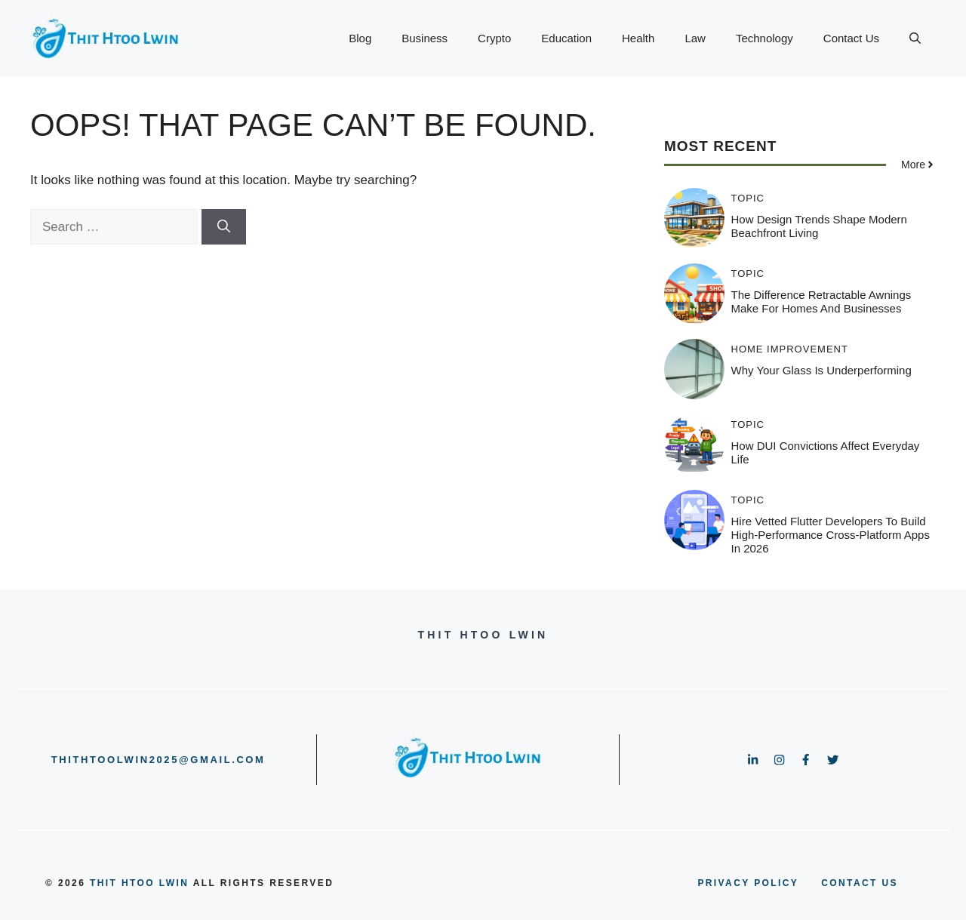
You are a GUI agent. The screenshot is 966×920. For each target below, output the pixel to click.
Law (695, 38)
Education (566, 38)
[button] (915, 38)
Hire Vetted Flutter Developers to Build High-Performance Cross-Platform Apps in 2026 (830, 535)
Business (424, 38)
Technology (764, 38)
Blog (360, 38)
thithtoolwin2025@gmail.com (158, 759)
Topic (748, 198)
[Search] (224, 227)
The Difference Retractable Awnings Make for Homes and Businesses (821, 301)
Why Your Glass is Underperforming (821, 370)
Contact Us (851, 38)
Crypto (494, 38)
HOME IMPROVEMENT (789, 349)
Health (638, 38)
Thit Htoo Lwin (139, 883)
